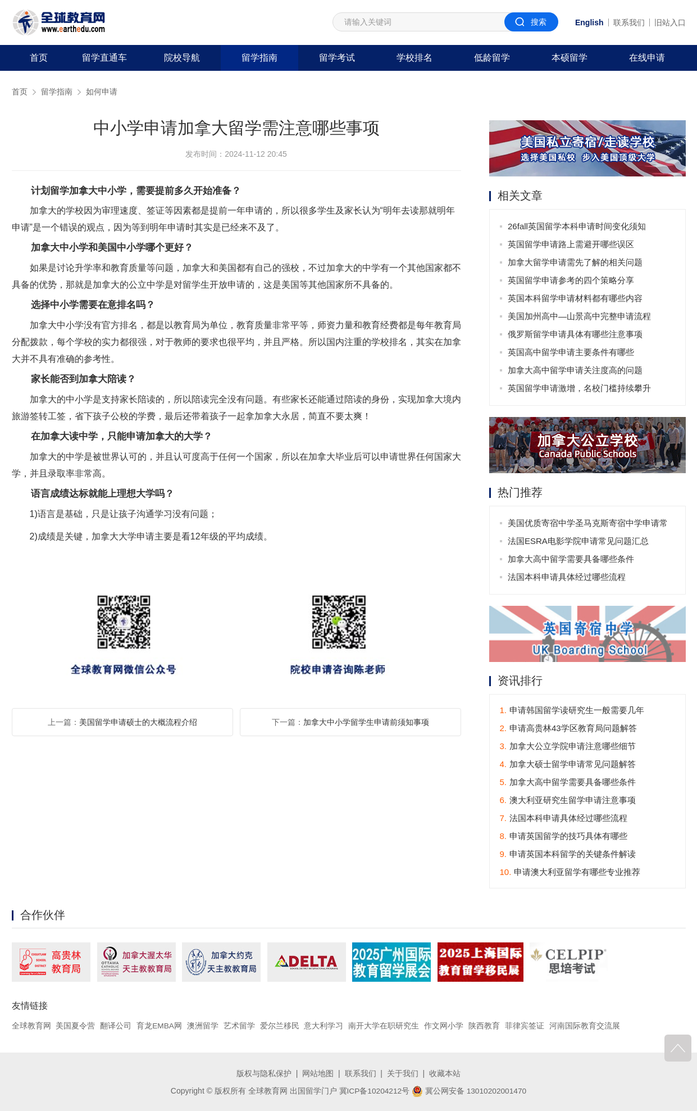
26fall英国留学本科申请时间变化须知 (577, 226)
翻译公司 (115, 1026)
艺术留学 (240, 1026)
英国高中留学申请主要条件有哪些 (571, 352)
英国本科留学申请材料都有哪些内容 (575, 298)
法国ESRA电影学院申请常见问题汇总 (578, 541)
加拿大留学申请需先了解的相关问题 (575, 262)
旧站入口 (670, 22)
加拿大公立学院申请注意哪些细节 (568, 746)
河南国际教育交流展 (585, 1026)
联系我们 (629, 22)
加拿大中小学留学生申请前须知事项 (366, 722)
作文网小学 (444, 1026)
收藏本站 (445, 1073)
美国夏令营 (75, 1026)
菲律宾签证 (525, 1026)
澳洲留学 (203, 1026)
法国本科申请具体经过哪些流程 (567, 577)
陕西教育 (484, 1026)
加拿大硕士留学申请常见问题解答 (568, 764)
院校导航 (182, 57)
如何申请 (101, 91)
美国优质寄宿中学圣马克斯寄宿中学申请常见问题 (588, 525)
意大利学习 (324, 1026)
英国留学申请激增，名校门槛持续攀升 (580, 388)
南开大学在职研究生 (384, 1026)
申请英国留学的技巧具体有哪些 (564, 836)
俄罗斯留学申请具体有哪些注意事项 (575, 334)
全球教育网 (31, 1026)
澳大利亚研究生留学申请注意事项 (568, 800)
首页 (39, 57)
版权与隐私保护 (263, 1073)
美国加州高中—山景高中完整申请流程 (580, 316)
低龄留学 (492, 57)
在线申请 (647, 57)
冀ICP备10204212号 (373, 1090)
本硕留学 (569, 57)
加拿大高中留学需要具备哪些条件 (571, 559)
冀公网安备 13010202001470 (470, 1090)
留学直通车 (104, 57)
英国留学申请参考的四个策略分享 (571, 280)
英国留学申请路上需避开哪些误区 (571, 244)
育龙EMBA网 (159, 1026)
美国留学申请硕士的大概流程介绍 (138, 722)
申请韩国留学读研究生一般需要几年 (572, 710)
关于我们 (402, 1073)
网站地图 (318, 1073)
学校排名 (414, 57)
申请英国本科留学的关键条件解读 (568, 854)
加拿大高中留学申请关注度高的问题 (575, 370)
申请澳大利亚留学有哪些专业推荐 (570, 872)
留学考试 (337, 57)
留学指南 (259, 57)
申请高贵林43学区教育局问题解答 (568, 728)
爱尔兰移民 (280, 1026)
